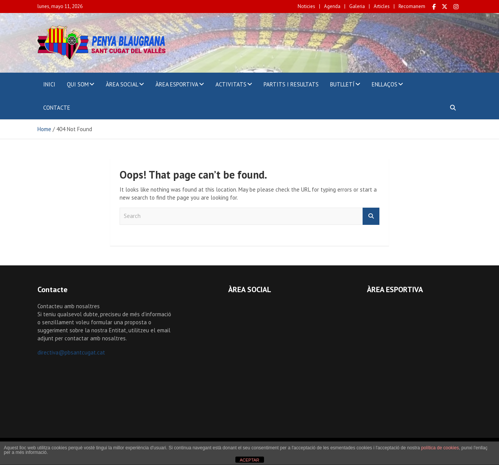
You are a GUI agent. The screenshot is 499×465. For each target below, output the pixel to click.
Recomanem (412, 6)
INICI (49, 84)
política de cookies (440, 447)
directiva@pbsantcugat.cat (71, 352)
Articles (382, 6)
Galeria (357, 6)
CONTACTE (56, 107)
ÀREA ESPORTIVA (177, 84)
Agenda (332, 6)
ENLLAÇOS (384, 84)
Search (371, 216)
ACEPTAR (249, 460)
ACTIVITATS (230, 84)
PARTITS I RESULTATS (291, 84)
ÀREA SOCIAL (122, 84)
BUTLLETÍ (342, 84)
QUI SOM (78, 84)
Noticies (306, 6)
